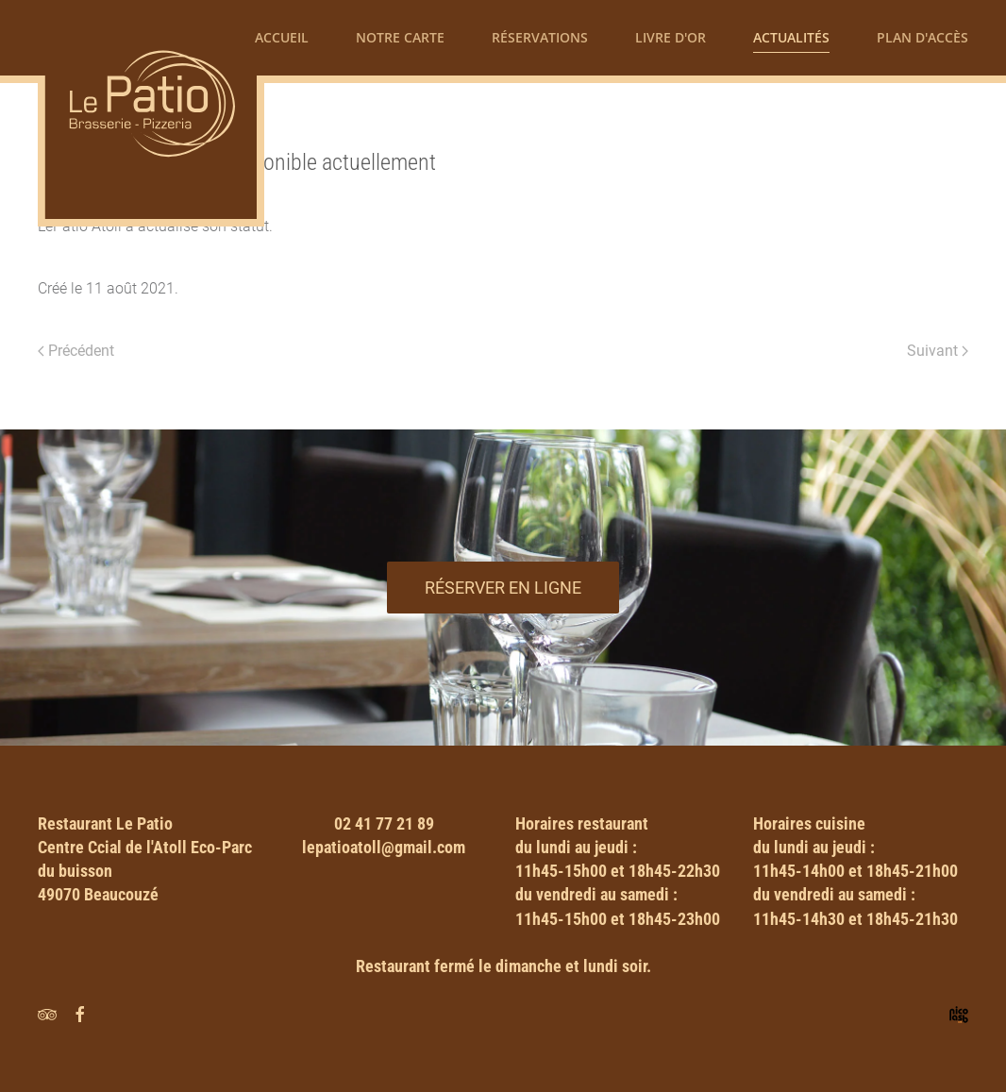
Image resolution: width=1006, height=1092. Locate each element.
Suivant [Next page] (937, 351)
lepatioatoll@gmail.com (383, 847)
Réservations (540, 37)
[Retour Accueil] (151, 113)
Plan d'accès (922, 37)
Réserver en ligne (503, 587)
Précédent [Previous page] (76, 351)
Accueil (282, 37)
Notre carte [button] (400, 37)
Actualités (791, 37)
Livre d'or (670, 37)
